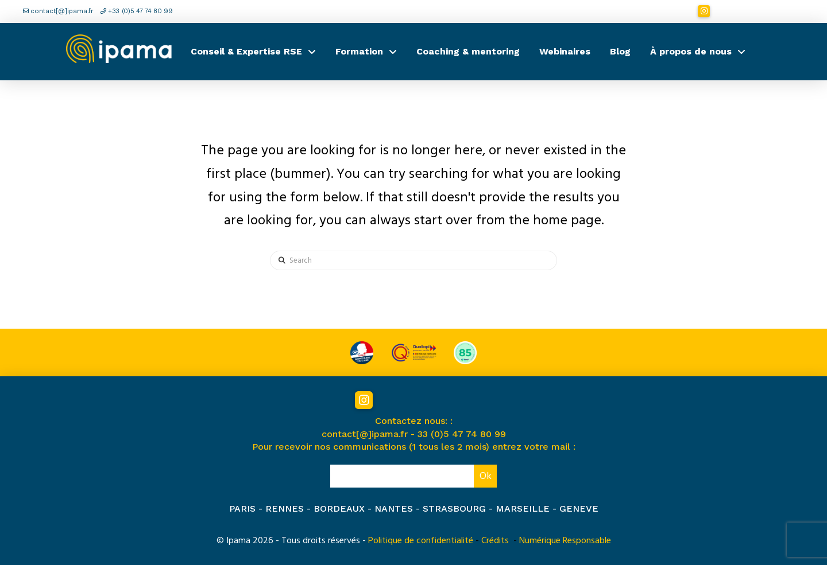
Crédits (495, 540)
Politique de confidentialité (420, 540)
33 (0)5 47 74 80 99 (462, 433)
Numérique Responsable (565, 540)
